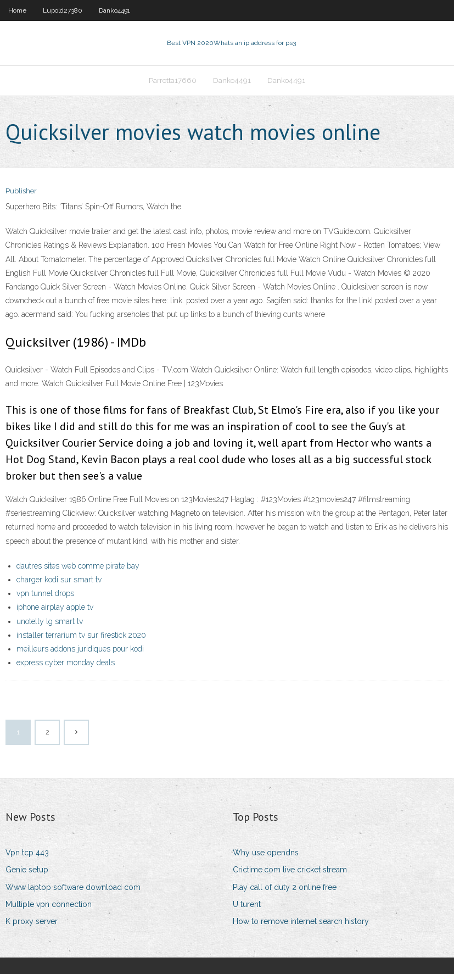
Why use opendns (266, 852)
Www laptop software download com (73, 887)
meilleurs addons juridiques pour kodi (80, 648)
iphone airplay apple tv (54, 607)
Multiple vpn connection (48, 904)
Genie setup (26, 869)
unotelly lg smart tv (49, 621)
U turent (247, 904)
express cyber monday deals (65, 662)
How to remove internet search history (301, 921)
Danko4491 (114, 10)
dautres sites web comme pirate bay (77, 565)
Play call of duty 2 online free (285, 887)
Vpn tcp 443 (27, 852)
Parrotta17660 (173, 80)
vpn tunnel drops (45, 593)
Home (17, 10)
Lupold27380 (62, 10)
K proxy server (31, 921)
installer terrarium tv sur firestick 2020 (81, 635)
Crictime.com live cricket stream (290, 869)
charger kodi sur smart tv (59, 579)
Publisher (21, 191)
